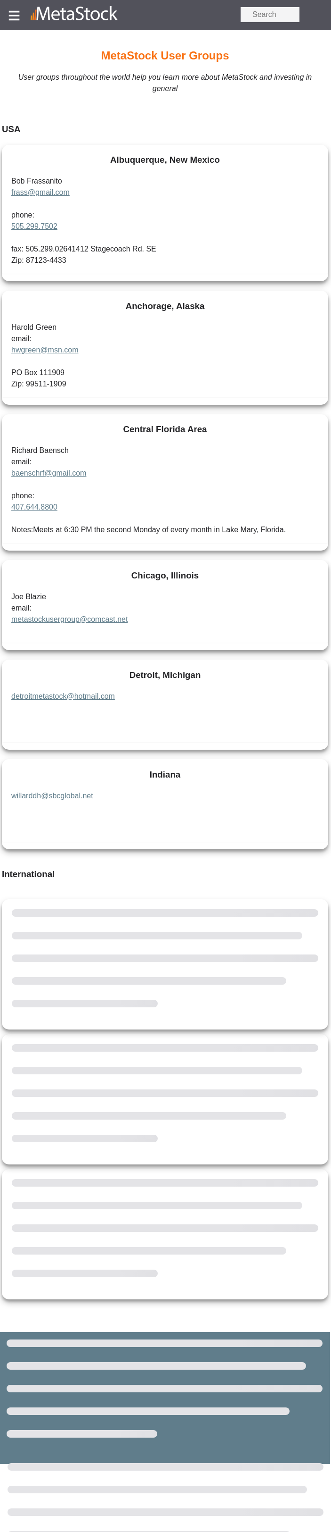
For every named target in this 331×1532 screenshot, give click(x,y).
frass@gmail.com (40, 192)
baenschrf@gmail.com (48, 473)
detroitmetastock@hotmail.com (63, 696)
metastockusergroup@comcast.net (69, 619)
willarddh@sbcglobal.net (52, 796)
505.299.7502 (34, 226)
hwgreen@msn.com (45, 350)
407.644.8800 (34, 507)
